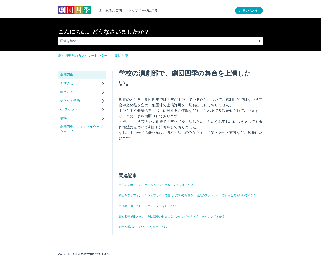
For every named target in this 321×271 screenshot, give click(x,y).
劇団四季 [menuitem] (66, 75)
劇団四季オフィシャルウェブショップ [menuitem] (81, 129)
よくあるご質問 (110, 10)
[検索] (259, 41)
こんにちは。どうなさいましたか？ (103, 32)
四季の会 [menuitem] (66, 83)
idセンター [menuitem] (68, 92)
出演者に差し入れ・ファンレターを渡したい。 (149, 206)
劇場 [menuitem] (63, 118)
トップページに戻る (143, 10)
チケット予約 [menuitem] (70, 100)
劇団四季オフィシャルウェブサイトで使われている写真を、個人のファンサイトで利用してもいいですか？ (187, 195)
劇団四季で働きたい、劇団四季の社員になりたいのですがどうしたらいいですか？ (172, 216)
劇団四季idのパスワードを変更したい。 (144, 227)
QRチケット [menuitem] (69, 109)
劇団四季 (121, 55)
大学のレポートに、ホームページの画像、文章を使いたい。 (157, 185)
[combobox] (156, 41)
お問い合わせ (249, 10)
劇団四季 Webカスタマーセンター (82, 55)
